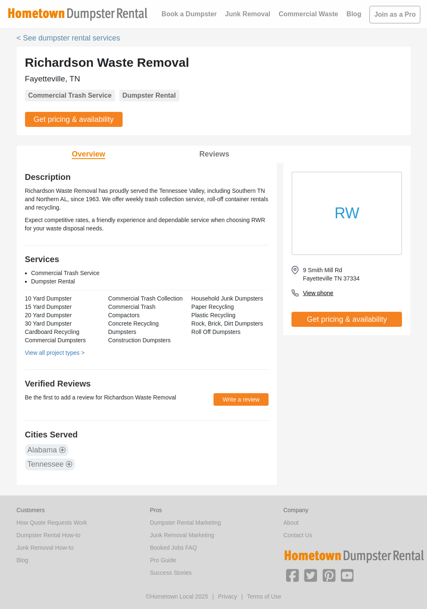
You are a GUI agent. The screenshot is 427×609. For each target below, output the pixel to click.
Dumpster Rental (149, 95)
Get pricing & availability (74, 119)
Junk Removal (247, 14)
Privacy (227, 596)
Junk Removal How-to (45, 547)
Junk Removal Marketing (182, 535)
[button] (292, 575)
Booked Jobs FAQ (173, 547)
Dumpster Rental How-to (48, 535)
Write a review (241, 399)
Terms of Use (264, 596)
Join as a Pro (395, 14)
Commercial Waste (308, 14)
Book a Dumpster (188, 14)
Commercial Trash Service (70, 95)
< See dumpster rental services (69, 38)
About (291, 522)
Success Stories (170, 572)
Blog (354, 14)
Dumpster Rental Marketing (185, 522)
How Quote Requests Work (52, 522)
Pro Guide (163, 560)
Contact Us (297, 535)
